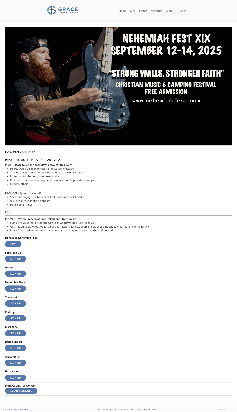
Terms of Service (10, 409)
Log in (182, 11)
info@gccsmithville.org (131, 409)
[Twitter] (9, 212)
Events (143, 11)
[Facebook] (6, 212)
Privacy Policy (26, 409)
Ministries (157, 11)
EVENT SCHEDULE (21, 391)
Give (132, 11)
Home (122, 11)
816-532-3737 (150, 409)
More (170, 11)
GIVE (13, 244)
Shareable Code (226, 409)
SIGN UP (15, 259)
